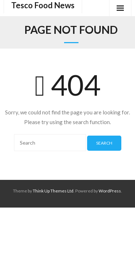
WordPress (110, 191)
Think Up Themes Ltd (53, 191)
